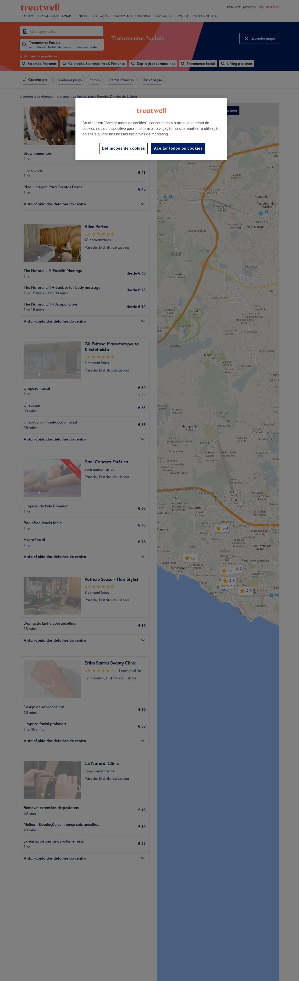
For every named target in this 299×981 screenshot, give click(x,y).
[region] (151, 129)
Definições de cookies (123, 148)
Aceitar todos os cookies (178, 148)
